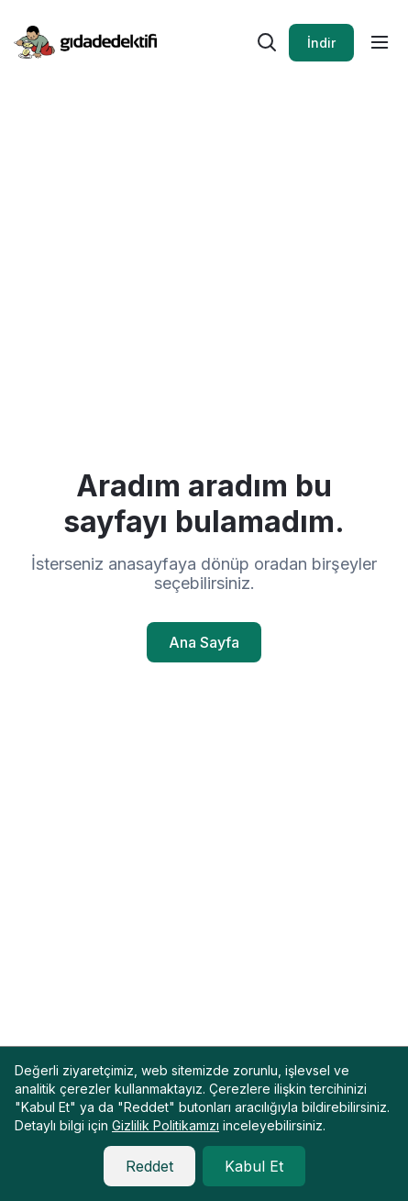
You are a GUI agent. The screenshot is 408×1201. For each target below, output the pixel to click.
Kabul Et (254, 1166)
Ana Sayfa (204, 642)
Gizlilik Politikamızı (165, 1125)
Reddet (149, 1166)
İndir (321, 42)
